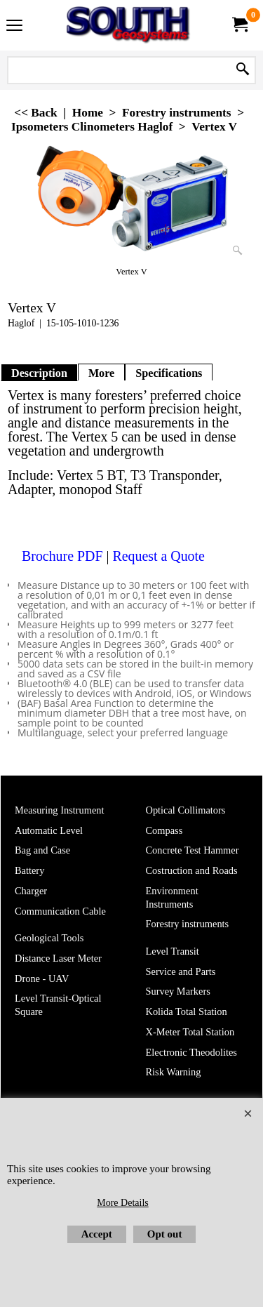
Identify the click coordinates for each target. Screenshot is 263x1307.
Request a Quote (158, 555)
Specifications (168, 373)
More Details (122, 1202)
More (101, 373)
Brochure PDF (62, 555)
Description (39, 373)
